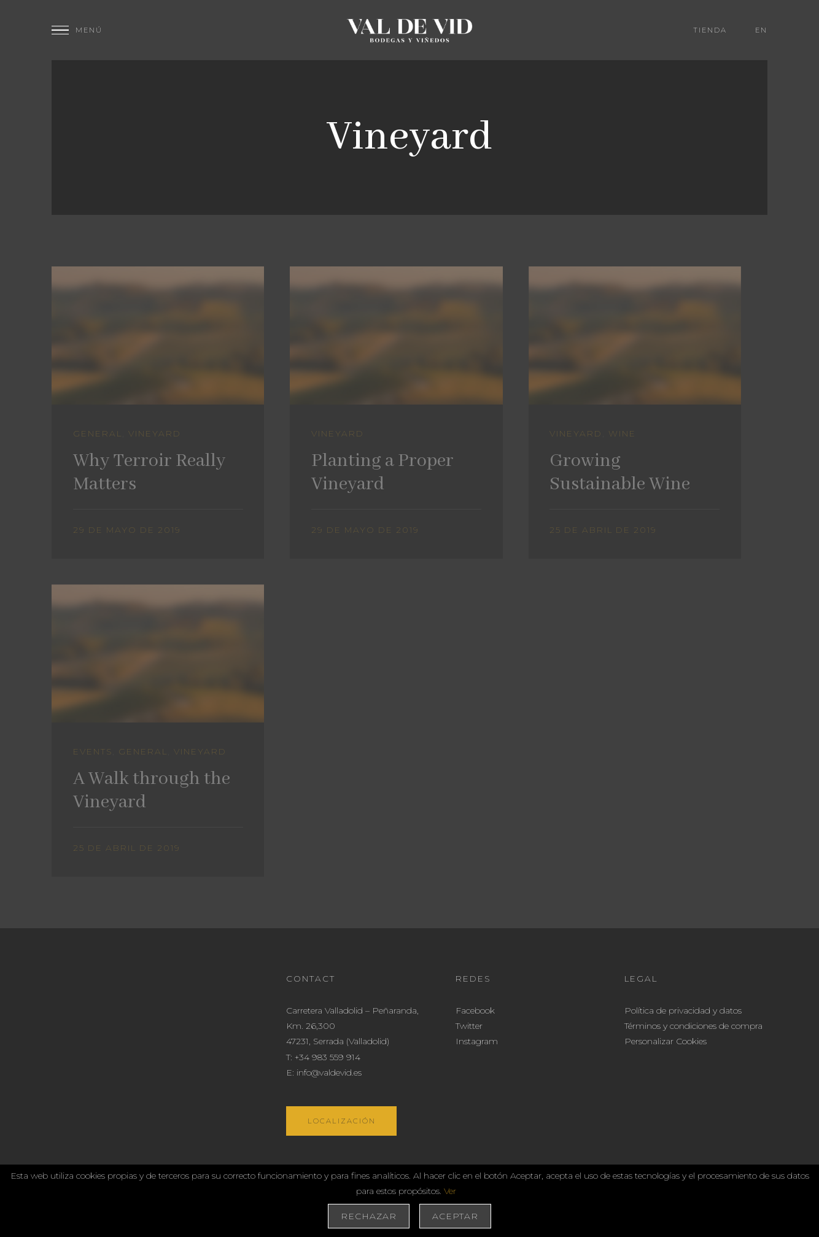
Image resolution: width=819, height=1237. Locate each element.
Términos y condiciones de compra (693, 1025)
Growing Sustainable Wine (619, 472)
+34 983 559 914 (327, 1057)
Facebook (475, 1010)
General (97, 433)
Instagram (477, 1041)
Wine (622, 433)
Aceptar (455, 1216)
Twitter (469, 1025)
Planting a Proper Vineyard (382, 472)
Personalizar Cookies (665, 1041)
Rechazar (369, 1216)
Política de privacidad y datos (683, 1010)
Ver (450, 1190)
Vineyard (154, 433)
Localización (342, 1121)
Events (92, 751)
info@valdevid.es (329, 1072)
